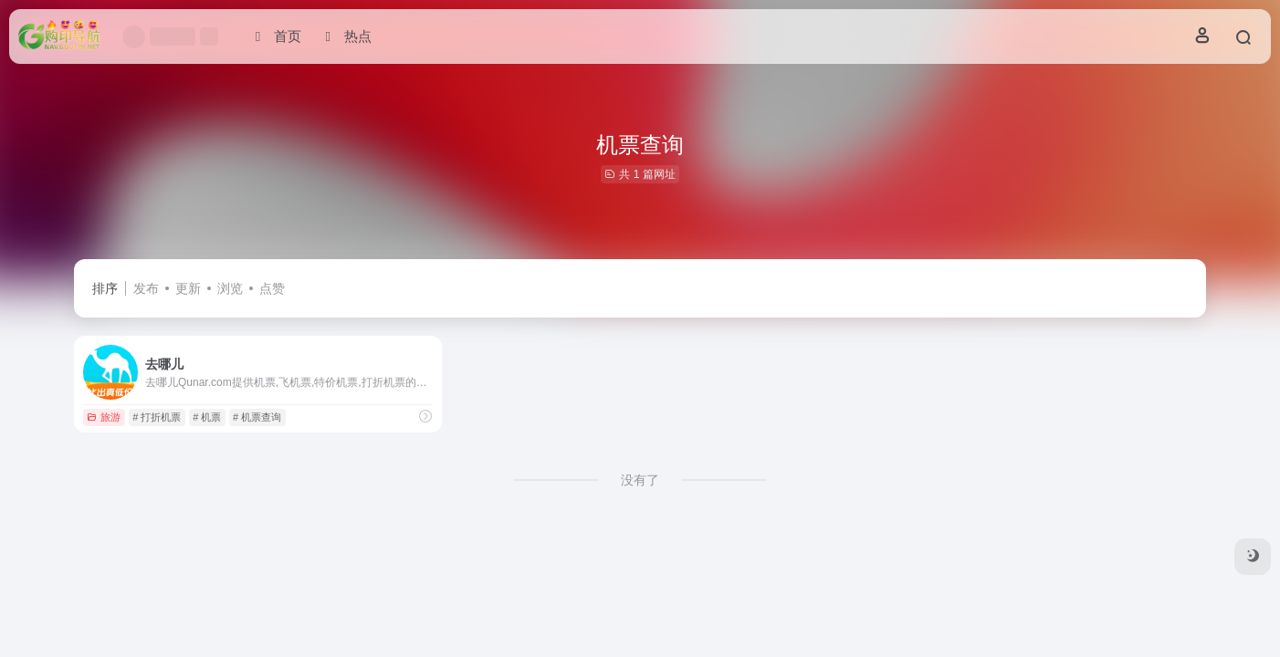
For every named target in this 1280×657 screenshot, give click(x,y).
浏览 (230, 288)
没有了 (640, 480)
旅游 (104, 417)
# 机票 (207, 417)
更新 (188, 288)
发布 (146, 288)
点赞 (272, 288)
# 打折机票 (156, 417)
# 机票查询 (257, 417)
